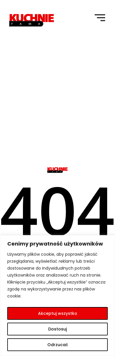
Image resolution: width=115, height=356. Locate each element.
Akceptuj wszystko (57, 313)
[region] (57, 295)
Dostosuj (57, 329)
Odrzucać (57, 345)
